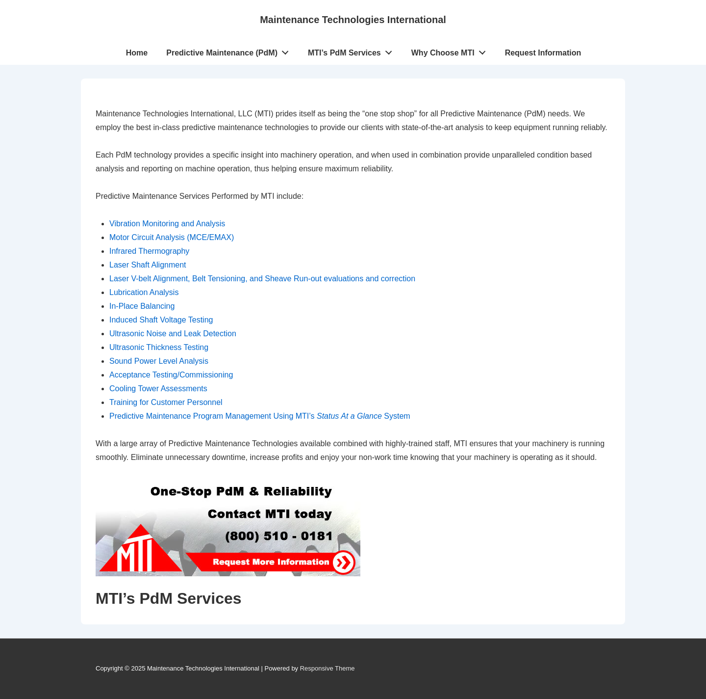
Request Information (543, 53)
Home (137, 53)
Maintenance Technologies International (353, 19)
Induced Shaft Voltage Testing (161, 320)
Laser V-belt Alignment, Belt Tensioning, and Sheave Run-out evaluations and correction (262, 278)
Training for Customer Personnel (166, 402)
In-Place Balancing (142, 306)
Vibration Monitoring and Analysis (167, 223)
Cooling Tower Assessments (158, 388)
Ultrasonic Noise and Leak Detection (172, 333)
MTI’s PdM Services (353, 50)
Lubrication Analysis (143, 292)
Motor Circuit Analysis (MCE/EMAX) (171, 237)
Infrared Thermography (149, 251)
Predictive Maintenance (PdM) (230, 50)
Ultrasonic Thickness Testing (158, 347)
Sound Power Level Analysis (158, 361)
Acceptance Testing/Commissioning (171, 375)
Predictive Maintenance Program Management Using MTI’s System (259, 416)
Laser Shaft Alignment (147, 265)
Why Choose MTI (451, 50)
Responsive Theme (327, 668)
